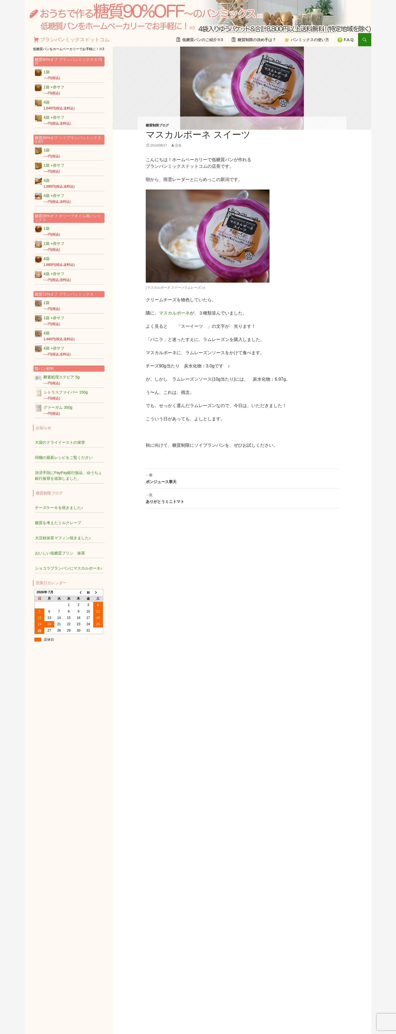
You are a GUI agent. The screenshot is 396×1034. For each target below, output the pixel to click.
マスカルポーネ (174, 313)
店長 (178, 145)
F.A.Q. (349, 39)
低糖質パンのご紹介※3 (202, 39)
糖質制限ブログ (157, 125)
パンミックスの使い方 (310, 39)
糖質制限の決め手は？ (257, 39)
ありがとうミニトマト (242, 498)
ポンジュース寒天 (242, 478)
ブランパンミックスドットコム (74, 39)
